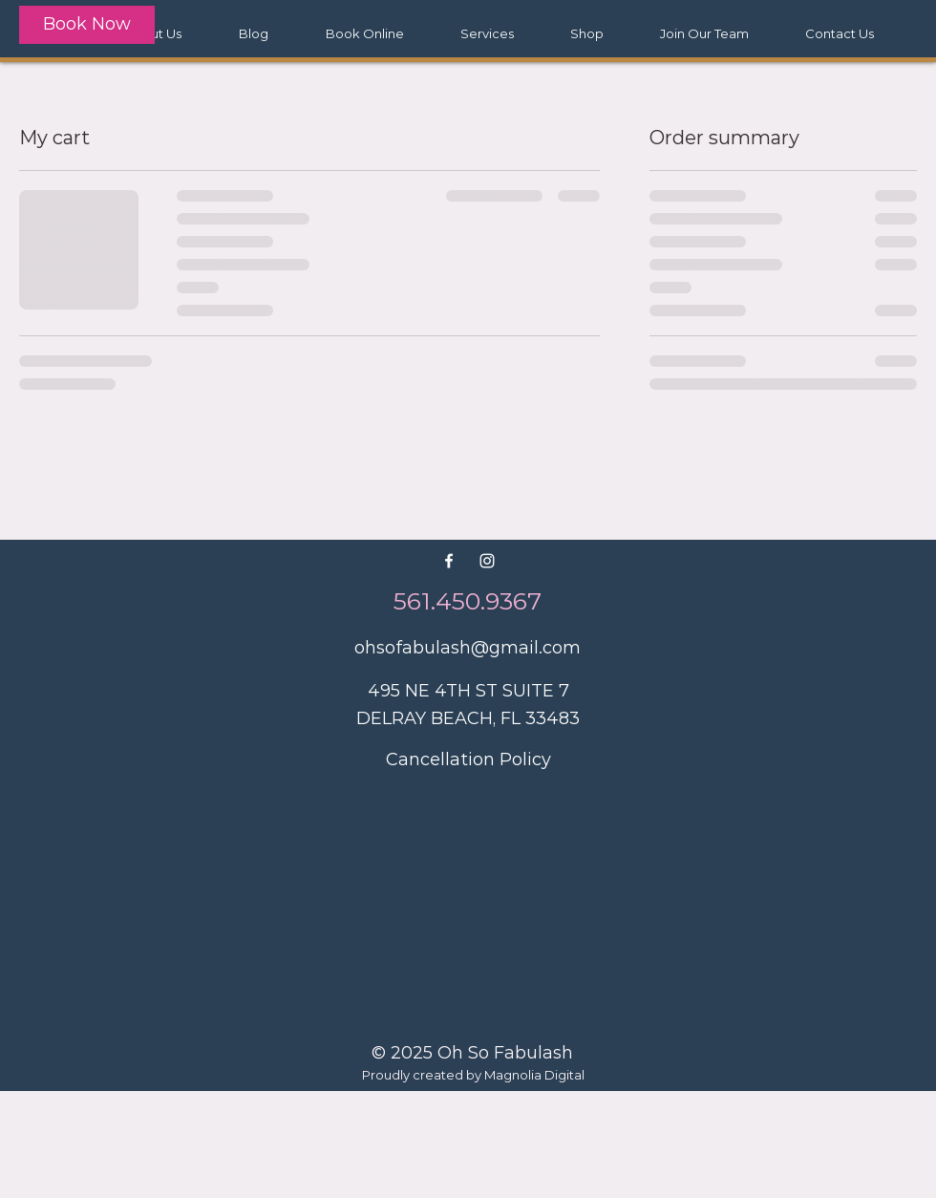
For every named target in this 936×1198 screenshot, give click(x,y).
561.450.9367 (468, 601)
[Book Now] (87, 25)
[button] (487, 33)
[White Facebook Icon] (448, 560)
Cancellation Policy (468, 759)
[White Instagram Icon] (487, 560)
